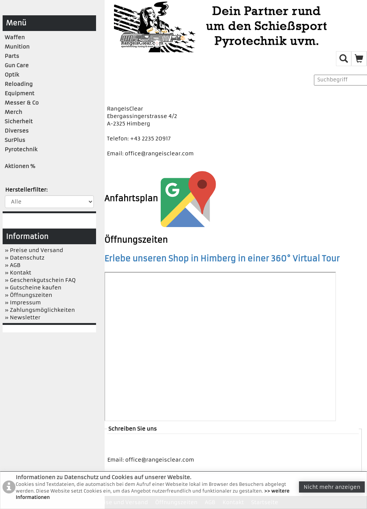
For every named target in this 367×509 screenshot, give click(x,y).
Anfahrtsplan (160, 198)
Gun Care (17, 65)
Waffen (15, 37)
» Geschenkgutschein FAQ (40, 280)
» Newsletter (23, 317)
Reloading (19, 84)
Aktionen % (20, 166)
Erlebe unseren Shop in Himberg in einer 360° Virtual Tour (222, 259)
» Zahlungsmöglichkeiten (40, 310)
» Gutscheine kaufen (33, 287)
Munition (17, 46)
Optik (12, 74)
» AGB (13, 265)
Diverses (17, 130)
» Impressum (23, 302)
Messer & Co (22, 102)
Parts (12, 56)
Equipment (19, 93)
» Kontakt (18, 272)
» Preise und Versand (34, 250)
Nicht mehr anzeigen (331, 487)
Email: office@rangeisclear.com (150, 153)
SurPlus (15, 140)
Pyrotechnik (21, 149)
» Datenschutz (24, 257)
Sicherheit (19, 121)
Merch (13, 112)
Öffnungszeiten (136, 240)
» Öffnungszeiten (28, 295)
